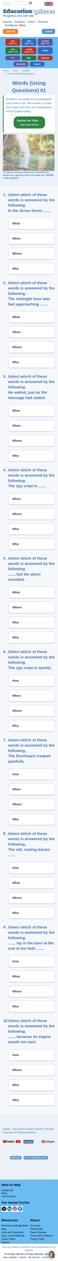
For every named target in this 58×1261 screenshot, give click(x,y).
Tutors (31, 21)
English (26, 70)
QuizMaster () (15, 25)
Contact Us (7, 1190)
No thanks (34, 1257)
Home (6, 70)
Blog (3, 1229)
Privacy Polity (37, 1239)
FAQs (4, 1193)
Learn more (48, 1257)
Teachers (42, 21)
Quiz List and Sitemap (13, 1235)
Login (48, 31)
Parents (7, 21)
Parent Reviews (38, 1232)
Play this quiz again (36, 1158)
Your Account (8, 1196)
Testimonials (36, 1229)
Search (30, 2)
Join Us (10, 31)
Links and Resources (12, 1232)
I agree (22, 1257)
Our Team (35, 1225)
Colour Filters (8, 1239)
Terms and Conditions (41, 1235)
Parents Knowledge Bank (14, 1225)
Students (19, 21)
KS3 (16, 70)
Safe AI (5, 1242)
